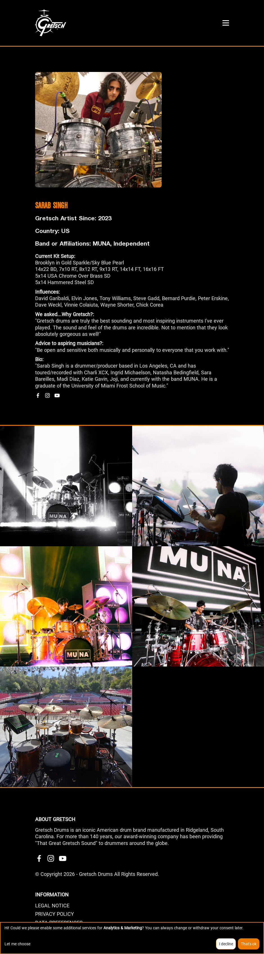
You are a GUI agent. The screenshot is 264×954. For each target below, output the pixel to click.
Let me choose (17, 944)
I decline (226, 944)
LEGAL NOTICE (52, 905)
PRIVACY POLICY (54, 914)
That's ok (248, 944)
